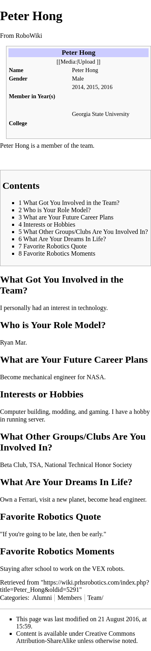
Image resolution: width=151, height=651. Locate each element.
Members (70, 597)
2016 (107, 87)
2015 (92, 87)
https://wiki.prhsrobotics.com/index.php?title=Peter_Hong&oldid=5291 (74, 586)
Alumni (42, 597)
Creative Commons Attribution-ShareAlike (75, 637)
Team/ (95, 597)
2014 (78, 87)
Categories (13, 597)
